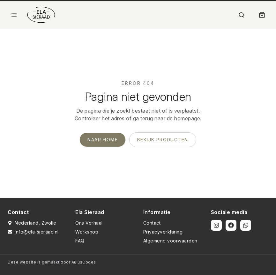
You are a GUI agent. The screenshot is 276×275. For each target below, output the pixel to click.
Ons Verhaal (89, 223)
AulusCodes (83, 262)
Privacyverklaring (163, 231)
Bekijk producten (162, 139)
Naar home (102, 139)
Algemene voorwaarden (170, 240)
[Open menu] (14, 15)
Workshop (86, 231)
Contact (152, 223)
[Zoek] (241, 15)
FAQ (80, 240)
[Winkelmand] (262, 15)
